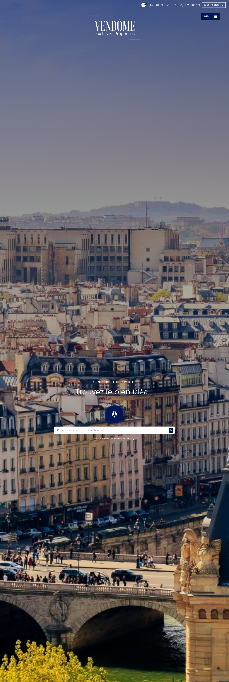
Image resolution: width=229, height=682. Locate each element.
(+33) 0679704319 (179, 5)
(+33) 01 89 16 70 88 (152, 5)
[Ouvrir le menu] (210, 16)
